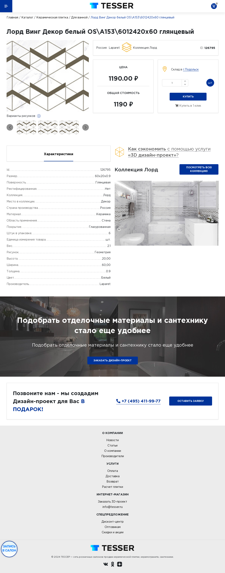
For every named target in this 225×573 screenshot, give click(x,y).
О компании (112, 450)
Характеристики (58, 154)
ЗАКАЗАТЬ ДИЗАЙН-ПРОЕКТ (113, 360)
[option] (48, 76)
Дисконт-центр (113, 521)
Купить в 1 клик (188, 105)
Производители (112, 456)
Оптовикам (113, 527)
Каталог (27, 17)
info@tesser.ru (113, 507)
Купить (188, 96)
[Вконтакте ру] (105, 565)
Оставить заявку (190, 401)
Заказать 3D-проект (112, 501)
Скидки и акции (112, 532)
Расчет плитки (112, 486)
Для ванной (79, 17)
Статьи (112, 445)
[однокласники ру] (112, 565)
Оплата (112, 470)
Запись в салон (9, 548)
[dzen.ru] (119, 565)
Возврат (112, 481)
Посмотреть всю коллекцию (199, 169)
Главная (12, 17)
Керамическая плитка (52, 17)
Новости (112, 440)
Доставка (113, 476)
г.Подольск (191, 69)
